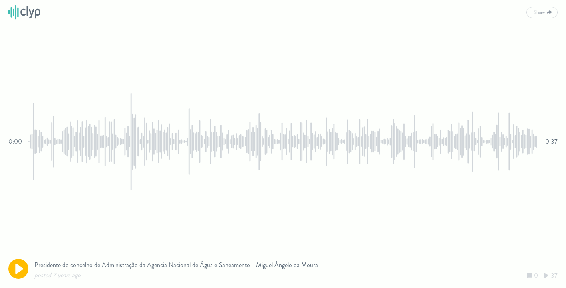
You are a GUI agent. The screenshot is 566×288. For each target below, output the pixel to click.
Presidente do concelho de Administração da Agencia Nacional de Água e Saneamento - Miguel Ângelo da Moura (176, 265)
